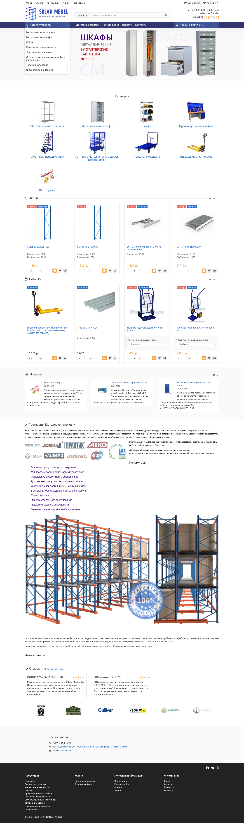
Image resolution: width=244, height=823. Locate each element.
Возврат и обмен (83, 784)
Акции (66, 3)
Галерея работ (110, 24)
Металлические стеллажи (47, 32)
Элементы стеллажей (36, 784)
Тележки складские (47, 65)
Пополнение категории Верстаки (129, 382)
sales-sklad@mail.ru (62, 750)
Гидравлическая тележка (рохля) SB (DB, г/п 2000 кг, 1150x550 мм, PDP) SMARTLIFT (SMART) (47, 330)
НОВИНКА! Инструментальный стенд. (194, 384)
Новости (127, 24)
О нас (29, 3)
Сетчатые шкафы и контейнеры (41, 799)
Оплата (39, 3)
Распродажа (79, 3)
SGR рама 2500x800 (87, 246)
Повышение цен (53, 382)
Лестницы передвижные (40, 52)
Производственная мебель (47, 47)
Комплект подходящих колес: (143, 340)
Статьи (118, 787)
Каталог (47, 24)
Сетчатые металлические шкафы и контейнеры (45, 58)
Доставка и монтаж (87, 24)
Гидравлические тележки (47, 70)
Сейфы (47, 42)
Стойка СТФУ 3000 (87, 327)
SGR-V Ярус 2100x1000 (189, 246)
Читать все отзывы (54, 669)
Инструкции (53, 3)
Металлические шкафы (47, 37)
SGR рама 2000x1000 (38, 246)
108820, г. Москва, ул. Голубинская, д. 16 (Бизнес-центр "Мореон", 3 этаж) (90, 746)
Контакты (141, 24)
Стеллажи (30, 781)
